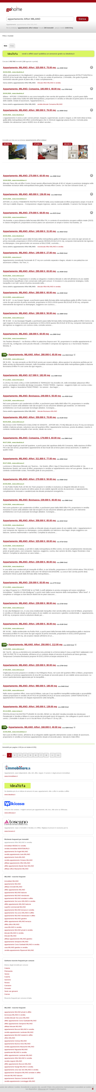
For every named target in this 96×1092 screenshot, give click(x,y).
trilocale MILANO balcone (13, 1075)
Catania (7, 968)
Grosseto (7, 988)
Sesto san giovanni (11, 991)
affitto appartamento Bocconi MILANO (17, 1064)
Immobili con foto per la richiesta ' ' (24, 140)
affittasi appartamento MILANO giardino (18, 939)
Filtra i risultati (7, 36)
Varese (6, 974)
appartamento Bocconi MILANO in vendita (19, 1029)
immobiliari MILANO (11, 881)
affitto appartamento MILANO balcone (17, 904)
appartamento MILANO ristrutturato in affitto (19, 916)
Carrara (7, 994)
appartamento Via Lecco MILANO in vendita (19, 901)
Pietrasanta (8, 971)
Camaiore (7, 985)
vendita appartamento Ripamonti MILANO (19, 950)
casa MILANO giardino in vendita (16, 947)
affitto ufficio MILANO (11, 924)
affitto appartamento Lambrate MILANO (18, 1055)
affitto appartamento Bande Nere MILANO (19, 866)
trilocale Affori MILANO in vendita (49, 83)
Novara (7, 983)
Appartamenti (11, 24)
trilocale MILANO (10, 936)
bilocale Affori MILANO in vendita (49, 287)
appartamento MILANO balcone (15, 892)
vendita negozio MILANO (13, 1061)
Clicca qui (42, 1089)
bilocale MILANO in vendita (13, 933)
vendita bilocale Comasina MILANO (49, 104)
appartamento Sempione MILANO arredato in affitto (22, 1073)
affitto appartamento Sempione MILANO (18, 1024)
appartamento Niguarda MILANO (16, 1049)
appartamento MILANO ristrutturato (16, 895)
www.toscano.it (9, 831)
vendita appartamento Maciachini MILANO (19, 1047)
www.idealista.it (9, 794)
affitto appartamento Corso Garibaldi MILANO (20, 1021)
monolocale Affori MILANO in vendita (50, 247)
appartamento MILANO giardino (15, 919)
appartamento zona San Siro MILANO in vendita (21, 1070)
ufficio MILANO (9, 1038)
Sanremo (7, 980)
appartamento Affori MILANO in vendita (18, 1058)
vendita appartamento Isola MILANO (17, 854)
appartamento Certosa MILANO (15, 1041)
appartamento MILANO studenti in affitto (18, 1035)
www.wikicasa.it (9, 813)
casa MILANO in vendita (12, 927)
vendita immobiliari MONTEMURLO (16, 848)
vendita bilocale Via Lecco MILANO (16, 1018)
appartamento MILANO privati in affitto (17, 1012)
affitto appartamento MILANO (14, 890)
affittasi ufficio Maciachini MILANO (16, 869)
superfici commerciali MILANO (15, 907)
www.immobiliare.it (11, 776)
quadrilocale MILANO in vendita (15, 1052)
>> (58, 755)
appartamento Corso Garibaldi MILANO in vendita (21, 944)
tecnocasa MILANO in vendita (14, 1015)
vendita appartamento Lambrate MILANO (18, 1032)
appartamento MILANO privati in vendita (18, 930)
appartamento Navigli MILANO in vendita (18, 1067)
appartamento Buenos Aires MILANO (17, 1044)
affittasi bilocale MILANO (13, 1026)
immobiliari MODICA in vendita (15, 846)
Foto (12, 46)
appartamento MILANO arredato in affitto (18, 898)
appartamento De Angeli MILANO (16, 851)
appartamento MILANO (12, 884)
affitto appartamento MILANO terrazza (17, 921)
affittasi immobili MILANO (13, 887)
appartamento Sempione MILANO (16, 942)
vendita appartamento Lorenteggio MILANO (19, 1081)
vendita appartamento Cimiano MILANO (18, 860)
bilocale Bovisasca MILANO (47, 411)
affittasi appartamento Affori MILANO (17, 863)
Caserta (7, 977)
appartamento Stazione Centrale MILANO (19, 1078)
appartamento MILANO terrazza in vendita (19, 910)
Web (5, 46)
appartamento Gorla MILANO (14, 857)
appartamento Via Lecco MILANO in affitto (19, 913)
